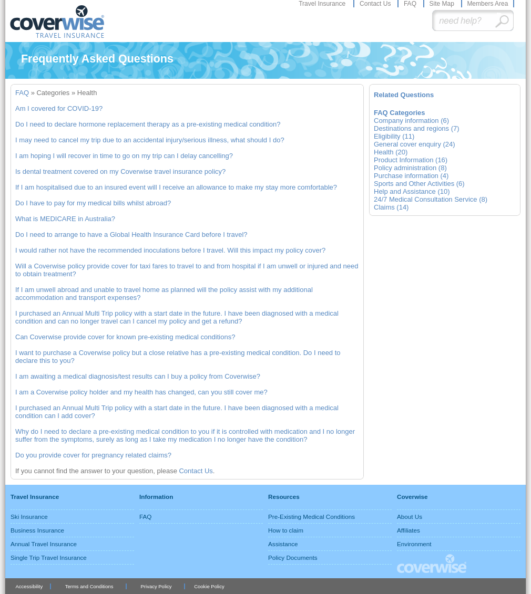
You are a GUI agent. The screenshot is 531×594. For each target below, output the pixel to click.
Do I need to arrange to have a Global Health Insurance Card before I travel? (131, 234)
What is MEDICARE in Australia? (65, 219)
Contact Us (376, 3)
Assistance (283, 543)
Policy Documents (293, 557)
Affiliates (408, 530)
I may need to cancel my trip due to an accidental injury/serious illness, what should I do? (149, 140)
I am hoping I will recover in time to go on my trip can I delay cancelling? (124, 156)
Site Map (442, 3)
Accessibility (29, 586)
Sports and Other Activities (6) (419, 183)
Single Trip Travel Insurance (49, 557)
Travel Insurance (323, 3)
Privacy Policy (156, 586)
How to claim (285, 530)
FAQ (411, 3)
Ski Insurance (29, 516)
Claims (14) (391, 207)
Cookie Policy (209, 586)
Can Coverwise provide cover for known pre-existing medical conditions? (125, 337)
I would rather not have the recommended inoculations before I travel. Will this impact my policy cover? (170, 250)
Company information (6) (411, 120)
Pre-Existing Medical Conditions (311, 516)
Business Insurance (37, 530)
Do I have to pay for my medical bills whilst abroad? (93, 203)
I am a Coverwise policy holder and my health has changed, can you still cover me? (141, 392)
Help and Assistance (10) (412, 191)
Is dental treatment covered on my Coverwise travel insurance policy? (120, 171)
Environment (414, 543)
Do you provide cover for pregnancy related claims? (93, 455)
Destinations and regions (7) (416, 128)
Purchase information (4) (411, 176)
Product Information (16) (410, 160)
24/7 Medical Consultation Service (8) (430, 199)
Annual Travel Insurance (44, 543)
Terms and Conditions (89, 586)
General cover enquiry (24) (414, 144)
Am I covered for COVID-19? (59, 108)
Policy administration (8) (410, 168)
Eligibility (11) (394, 136)
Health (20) (390, 152)
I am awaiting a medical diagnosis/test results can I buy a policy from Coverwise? (137, 376)
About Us (409, 516)
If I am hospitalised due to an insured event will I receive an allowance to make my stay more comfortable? (176, 187)
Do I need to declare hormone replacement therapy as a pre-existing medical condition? (147, 124)
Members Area (487, 3)
